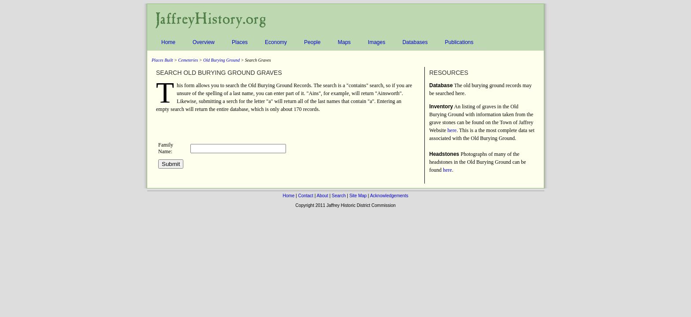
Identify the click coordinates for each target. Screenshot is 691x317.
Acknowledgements (389, 195)
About (322, 195)
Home (169, 42)
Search (339, 195)
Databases (416, 42)
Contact (305, 195)
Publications (461, 42)
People (313, 42)
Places (241, 42)
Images (378, 42)
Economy (277, 42)
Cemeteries (188, 60)
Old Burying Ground (221, 60)
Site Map (358, 195)
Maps (345, 42)
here (452, 130)
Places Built (162, 60)
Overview (205, 42)
